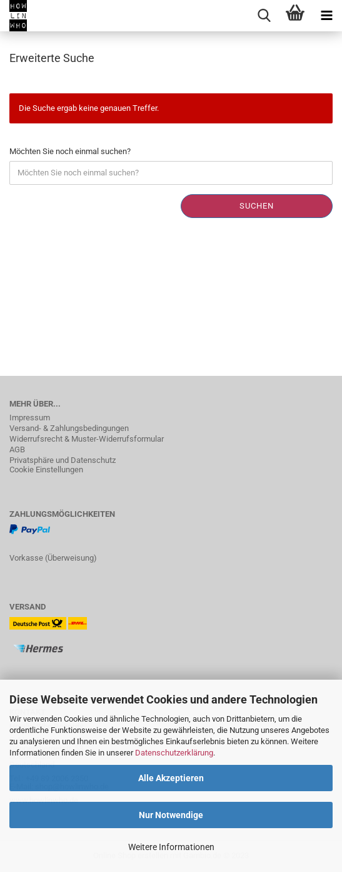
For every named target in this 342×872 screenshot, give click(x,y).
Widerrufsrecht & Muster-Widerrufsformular (86, 439)
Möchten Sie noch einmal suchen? (70, 151)
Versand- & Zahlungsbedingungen (69, 428)
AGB (17, 449)
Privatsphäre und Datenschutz (62, 460)
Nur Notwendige (171, 815)
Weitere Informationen (171, 847)
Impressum (29, 417)
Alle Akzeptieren (171, 778)
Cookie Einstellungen (46, 469)
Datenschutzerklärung (174, 752)
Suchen (256, 205)
